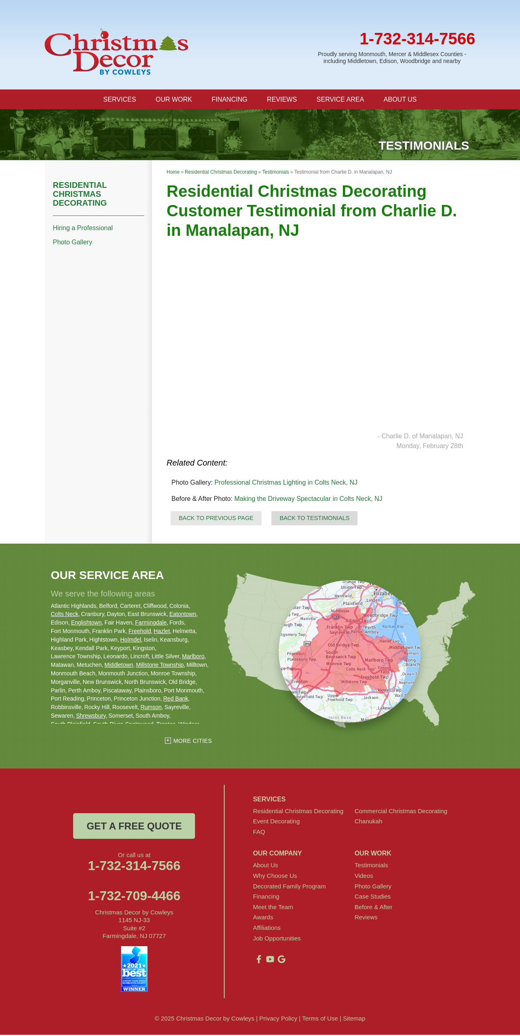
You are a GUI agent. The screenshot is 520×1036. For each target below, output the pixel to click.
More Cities (192, 742)
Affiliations (267, 928)
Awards (263, 918)
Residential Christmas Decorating (80, 195)
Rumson (151, 708)
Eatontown (182, 615)
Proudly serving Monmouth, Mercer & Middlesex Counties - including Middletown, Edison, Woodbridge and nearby (392, 57)
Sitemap (354, 1019)
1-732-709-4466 (134, 896)
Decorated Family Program (289, 887)
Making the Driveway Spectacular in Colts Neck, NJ (308, 499)
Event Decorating (276, 822)
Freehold (139, 632)
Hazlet (162, 632)
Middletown (118, 666)
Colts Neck (64, 615)
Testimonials (371, 866)
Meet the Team (273, 908)
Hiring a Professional (83, 229)
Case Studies (373, 897)
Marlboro (193, 657)
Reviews (366, 918)
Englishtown (86, 623)
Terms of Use (320, 1019)
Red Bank (175, 699)
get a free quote (134, 827)
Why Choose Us (275, 876)
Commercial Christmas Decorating (401, 812)
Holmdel (130, 641)
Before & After (373, 908)
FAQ (259, 832)
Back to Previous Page (216, 519)
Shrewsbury (91, 717)
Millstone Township (160, 666)
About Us (265, 866)
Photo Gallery (72, 243)
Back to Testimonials (314, 519)
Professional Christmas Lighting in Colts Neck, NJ (286, 483)
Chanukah (368, 822)
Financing (266, 897)
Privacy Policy (278, 1019)
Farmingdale (151, 623)
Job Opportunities (277, 939)
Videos (364, 876)
